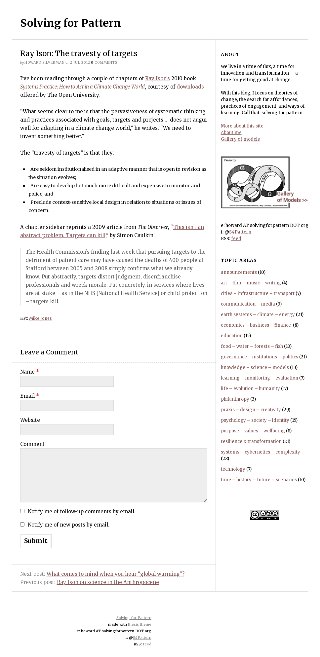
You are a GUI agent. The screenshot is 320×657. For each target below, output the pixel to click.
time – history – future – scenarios (259, 480)
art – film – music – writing (251, 283)
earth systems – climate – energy (258, 314)
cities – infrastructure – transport (258, 293)
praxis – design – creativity (251, 410)
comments (104, 62)
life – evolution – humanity (250, 388)
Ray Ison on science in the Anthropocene (108, 582)
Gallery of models (240, 139)
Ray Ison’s (157, 78)
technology (233, 469)
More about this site (242, 126)
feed (236, 238)
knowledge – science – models (255, 367)
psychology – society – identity (255, 420)
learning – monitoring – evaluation (259, 378)
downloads (190, 87)
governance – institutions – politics (259, 357)
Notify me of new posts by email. (68, 525)
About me (231, 132)
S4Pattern (240, 232)
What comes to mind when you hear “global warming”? (115, 574)
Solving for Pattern (70, 23)
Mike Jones (40, 318)
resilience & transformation (251, 441)
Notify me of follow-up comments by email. (82, 511)
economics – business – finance (256, 325)
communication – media (248, 304)
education (232, 336)
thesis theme (139, 624)
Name (29, 372)
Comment (32, 444)
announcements (239, 272)
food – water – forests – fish (252, 346)
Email (29, 396)
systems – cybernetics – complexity (260, 452)
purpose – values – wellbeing (253, 431)
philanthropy (235, 399)
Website (30, 420)
